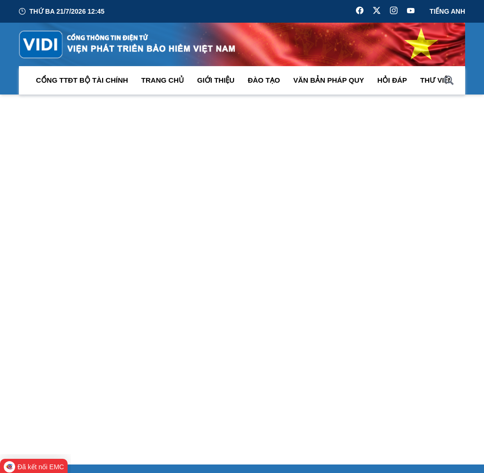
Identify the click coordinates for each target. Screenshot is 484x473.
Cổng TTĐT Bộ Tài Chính (82, 80)
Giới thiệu (215, 80)
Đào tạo (264, 80)
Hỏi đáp (392, 80)
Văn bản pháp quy (329, 80)
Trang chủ (162, 80)
